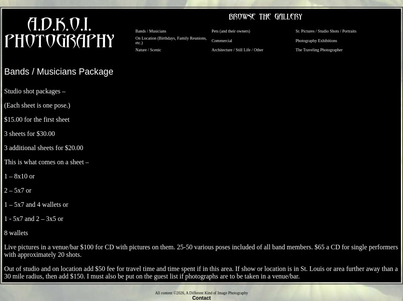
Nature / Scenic (148, 50)
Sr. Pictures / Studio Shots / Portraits (325, 31)
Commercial (222, 40)
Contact (201, 298)
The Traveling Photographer (319, 50)
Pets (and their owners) (231, 31)
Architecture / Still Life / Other (237, 50)
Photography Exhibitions (316, 40)
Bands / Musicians (150, 31)
